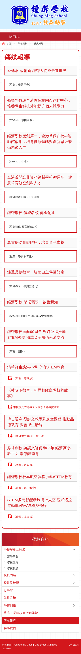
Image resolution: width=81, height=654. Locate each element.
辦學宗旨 (12, 556)
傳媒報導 (10, 620)
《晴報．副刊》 (16, 351)
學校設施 (10, 598)
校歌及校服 (11, 582)
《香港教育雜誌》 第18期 (28, 436)
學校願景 (12, 568)
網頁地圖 (6, 644)
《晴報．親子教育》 (25, 487)
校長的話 (10, 575)
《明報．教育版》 (24, 464)
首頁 (8, 43)
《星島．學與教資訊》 (20, 256)
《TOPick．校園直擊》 (21, 120)
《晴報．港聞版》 (24, 378)
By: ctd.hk (74, 644)
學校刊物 (10, 605)
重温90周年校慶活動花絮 (21, 613)
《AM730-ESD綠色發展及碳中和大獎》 (31, 315)
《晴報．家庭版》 (24, 516)
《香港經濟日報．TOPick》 (23, 196)
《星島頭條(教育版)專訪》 (23, 226)
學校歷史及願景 (14, 549)
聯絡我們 (10, 628)
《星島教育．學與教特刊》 (23, 286)
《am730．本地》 (18, 161)
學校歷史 (12, 562)
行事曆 (8, 590)
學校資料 (22, 43)
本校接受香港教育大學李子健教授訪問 (36, 407)
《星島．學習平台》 (19, 84)
